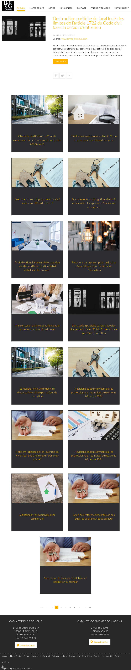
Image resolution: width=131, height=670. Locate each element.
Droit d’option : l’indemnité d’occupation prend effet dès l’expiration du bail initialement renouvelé (36, 266)
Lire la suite (60, 61)
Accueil (21, 8)
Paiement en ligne (100, 8)
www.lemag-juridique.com (74, 38)
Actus (52, 8)
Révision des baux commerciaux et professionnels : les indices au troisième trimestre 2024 (94, 392)
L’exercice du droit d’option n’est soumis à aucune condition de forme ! (37, 201)
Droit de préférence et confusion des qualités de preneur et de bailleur (94, 516)
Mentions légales (113, 656)
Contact (81, 8)
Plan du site (99, 656)
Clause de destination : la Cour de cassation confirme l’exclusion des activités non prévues (37, 140)
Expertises (87, 656)
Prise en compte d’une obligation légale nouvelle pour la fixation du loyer (37, 327)
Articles (5, 662)
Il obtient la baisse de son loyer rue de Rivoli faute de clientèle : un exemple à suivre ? (36, 455)
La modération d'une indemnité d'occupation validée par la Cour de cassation (37, 392)
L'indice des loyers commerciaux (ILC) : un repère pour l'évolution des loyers (94, 138)
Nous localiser (27, 645)
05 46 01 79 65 (101, 634)
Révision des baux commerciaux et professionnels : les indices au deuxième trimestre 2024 (94, 455)
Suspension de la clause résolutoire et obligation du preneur (65, 580)
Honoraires (66, 8)
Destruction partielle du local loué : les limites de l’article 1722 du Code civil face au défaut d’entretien (94, 329)
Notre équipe (37, 8)
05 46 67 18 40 (28, 637)
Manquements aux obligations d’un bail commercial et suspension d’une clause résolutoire (94, 203)
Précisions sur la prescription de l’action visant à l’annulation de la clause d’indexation (94, 266)
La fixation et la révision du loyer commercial (37, 516)
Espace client (122, 8)
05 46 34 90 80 (27, 634)
